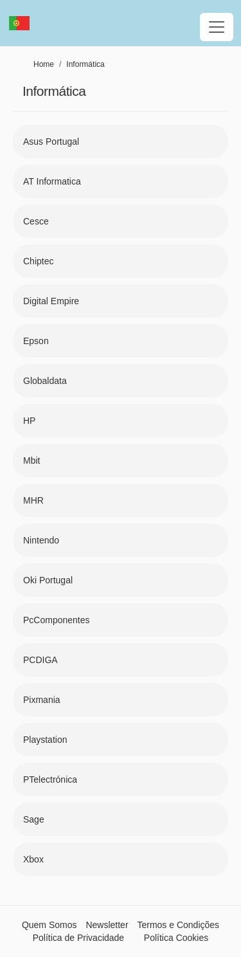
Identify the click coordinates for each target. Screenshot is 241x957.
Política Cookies (176, 938)
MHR (33, 500)
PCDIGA (40, 660)
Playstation (45, 739)
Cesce (36, 221)
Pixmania (41, 700)
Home (43, 64)
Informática (85, 64)
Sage (33, 819)
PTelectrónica (50, 779)
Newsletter (106, 925)
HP (29, 420)
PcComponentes (56, 620)
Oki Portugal (48, 580)
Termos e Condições (178, 925)
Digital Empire (51, 301)
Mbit (31, 460)
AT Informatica (52, 181)
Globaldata (45, 381)
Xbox (33, 859)
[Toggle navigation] (216, 27)
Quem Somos (49, 925)
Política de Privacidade (78, 938)
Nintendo (41, 540)
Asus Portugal (51, 141)
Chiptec (38, 261)
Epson (36, 341)
